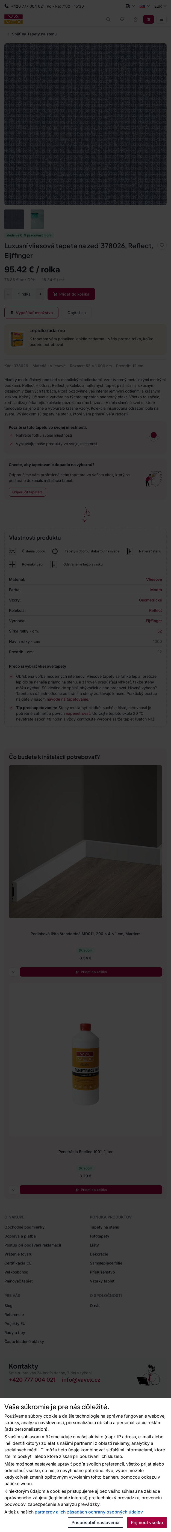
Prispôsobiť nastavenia (95, 1522)
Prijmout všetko (147, 1522)
